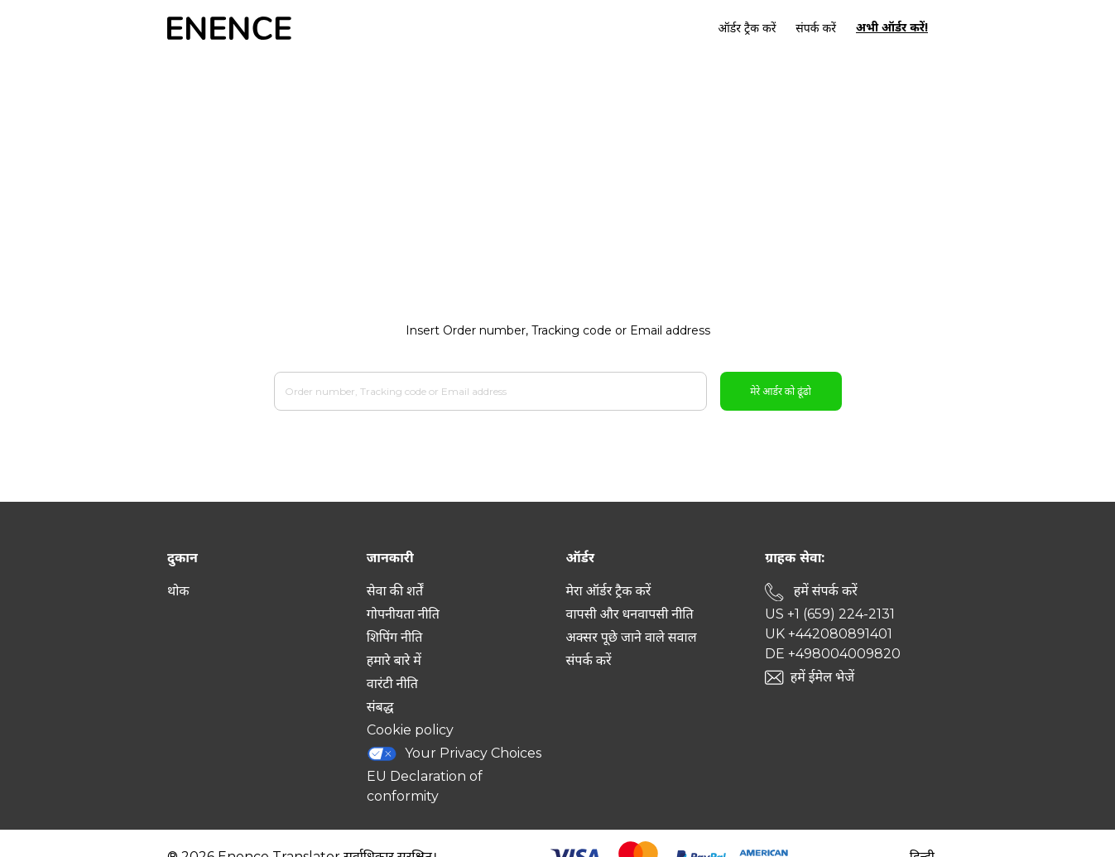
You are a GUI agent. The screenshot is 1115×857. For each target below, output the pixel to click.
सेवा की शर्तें (395, 591)
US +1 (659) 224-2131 (830, 614)
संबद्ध (380, 707)
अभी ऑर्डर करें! (892, 28)
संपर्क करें (815, 28)
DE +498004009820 (833, 654)
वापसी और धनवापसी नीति (630, 614)
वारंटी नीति (392, 683)
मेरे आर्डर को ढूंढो (780, 391)
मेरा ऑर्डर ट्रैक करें (608, 591)
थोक (178, 591)
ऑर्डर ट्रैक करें (747, 28)
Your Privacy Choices (454, 753)
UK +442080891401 (828, 634)
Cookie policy (410, 730)
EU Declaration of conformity (425, 786)
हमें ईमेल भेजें (822, 677)
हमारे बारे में (394, 660)
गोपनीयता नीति (403, 614)
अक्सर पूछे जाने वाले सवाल (631, 637)
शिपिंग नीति (395, 637)
